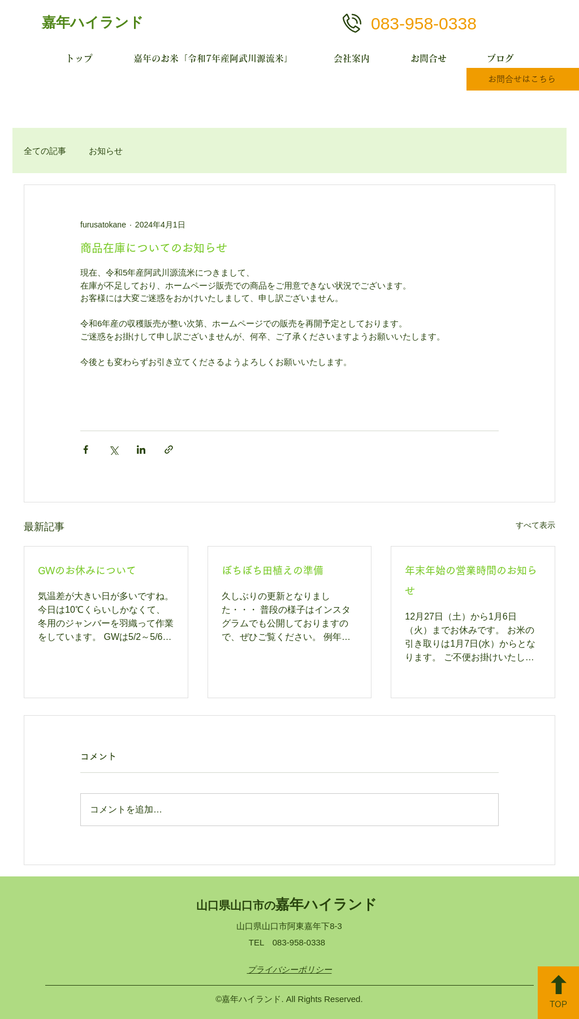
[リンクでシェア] (168, 449)
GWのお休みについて (87, 570)
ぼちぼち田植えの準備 (272, 570)
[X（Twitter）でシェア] (113, 449)
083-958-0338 (424, 23)
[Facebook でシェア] (85, 449)
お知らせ (106, 151)
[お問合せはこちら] (522, 79)
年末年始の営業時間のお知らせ (471, 580)
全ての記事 (45, 151)
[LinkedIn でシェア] (141, 449)
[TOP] (558, 992)
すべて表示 (535, 525)
